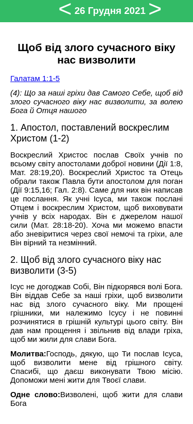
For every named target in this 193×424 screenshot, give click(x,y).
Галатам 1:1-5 (35, 78)
